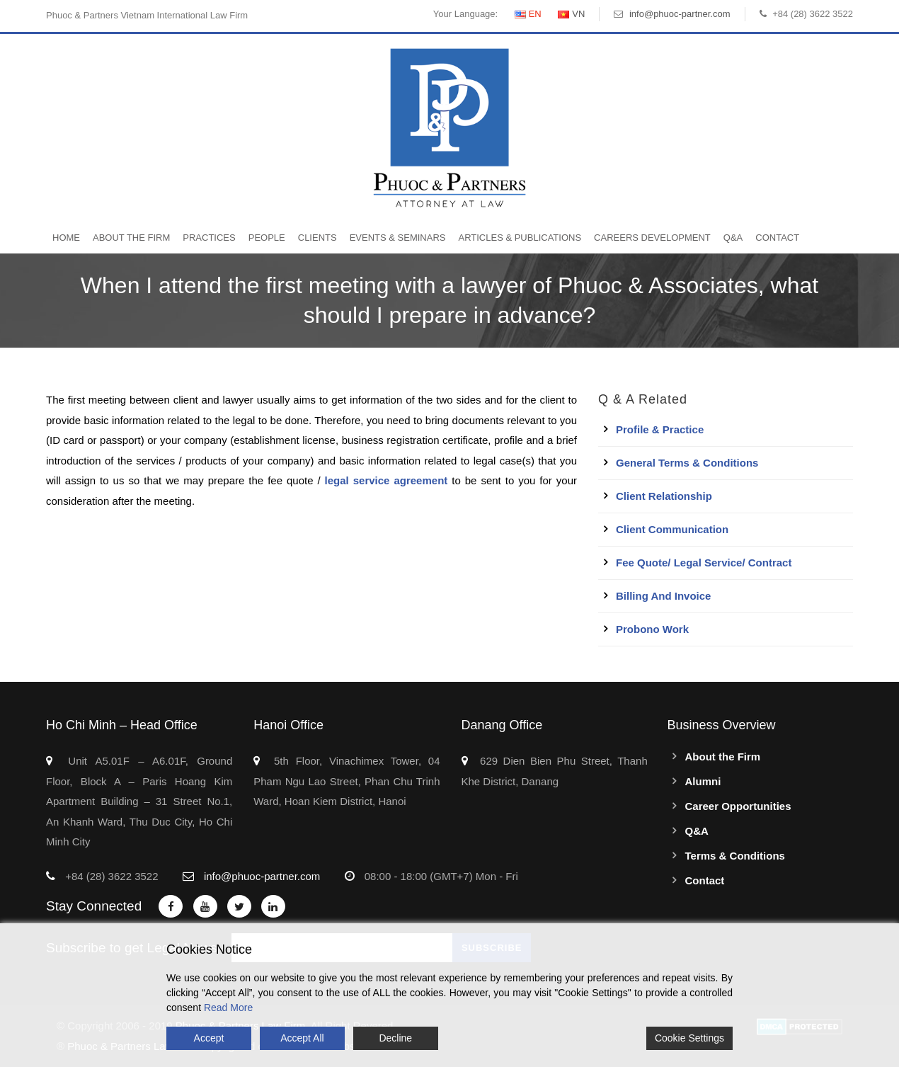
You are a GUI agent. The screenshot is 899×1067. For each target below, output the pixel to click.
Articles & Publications (519, 237)
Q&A (733, 237)
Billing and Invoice (663, 596)
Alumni (703, 781)
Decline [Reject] (395, 1038)
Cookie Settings (689, 1038)
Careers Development (652, 237)
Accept (209, 1038)
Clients (317, 237)
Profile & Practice (660, 429)
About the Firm (131, 237)
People (266, 237)
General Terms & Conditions (687, 463)
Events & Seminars (398, 237)
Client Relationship (664, 496)
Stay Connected (94, 905)
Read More (228, 1007)
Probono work (652, 629)
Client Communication (672, 529)
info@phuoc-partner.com (680, 13)
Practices (209, 237)
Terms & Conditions (735, 856)
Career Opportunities (738, 806)
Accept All (301, 1038)
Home (66, 237)
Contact (777, 237)
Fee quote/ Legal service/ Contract (703, 563)
